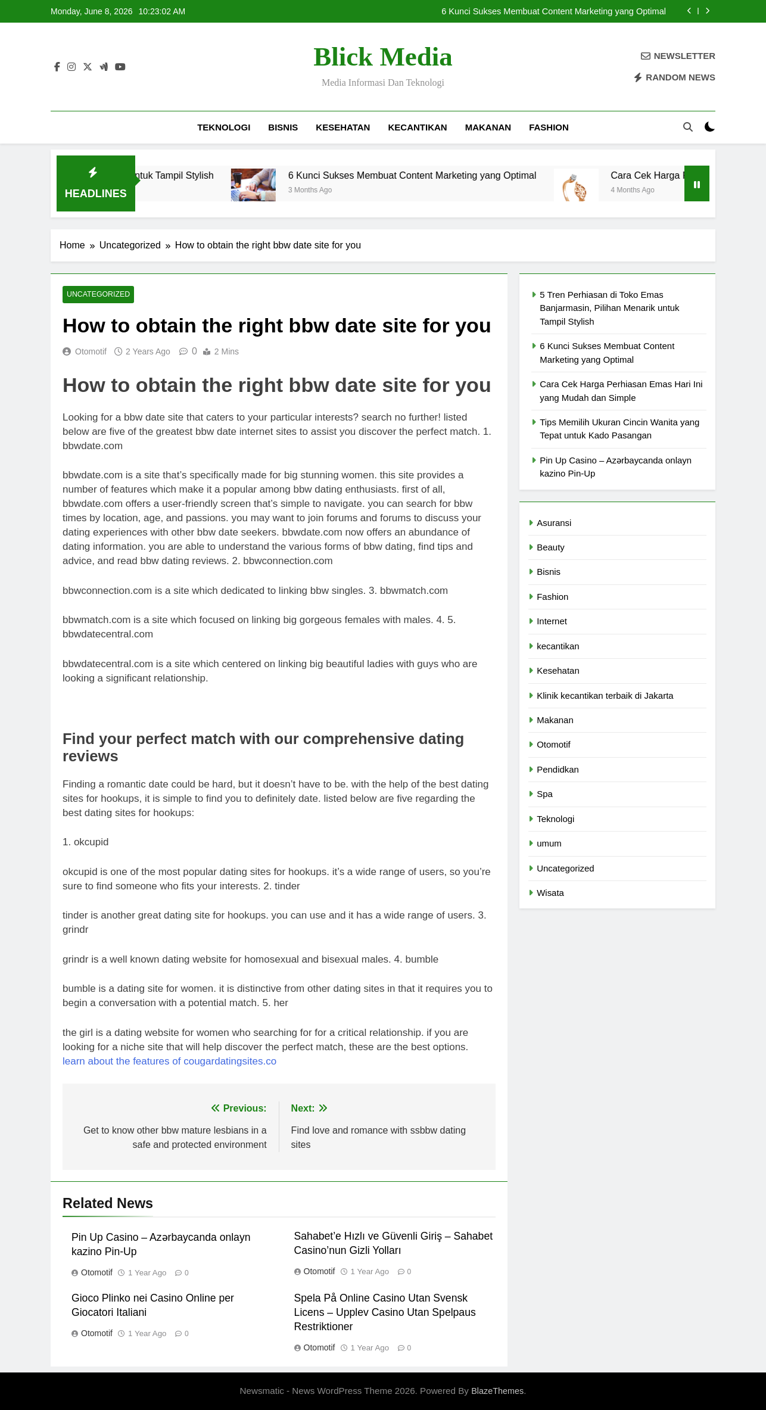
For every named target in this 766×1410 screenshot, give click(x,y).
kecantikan (417, 127)
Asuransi (554, 523)
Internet (552, 621)
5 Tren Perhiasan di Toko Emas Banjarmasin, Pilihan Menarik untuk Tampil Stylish (609, 308)
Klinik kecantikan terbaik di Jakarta (605, 695)
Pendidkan (558, 769)
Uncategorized (97, 295)
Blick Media (383, 56)
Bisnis (283, 127)
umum (549, 843)
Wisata (550, 893)
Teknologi (223, 127)
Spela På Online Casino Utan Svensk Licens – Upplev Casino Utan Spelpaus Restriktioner (385, 1313)
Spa (545, 794)
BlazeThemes (497, 1391)
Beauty (551, 547)
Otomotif (91, 351)
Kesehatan (343, 127)
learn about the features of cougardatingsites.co (169, 1061)
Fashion (549, 127)
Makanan (488, 127)
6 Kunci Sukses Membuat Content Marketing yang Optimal (553, 11)
